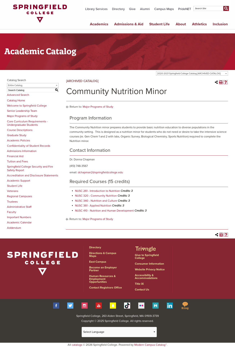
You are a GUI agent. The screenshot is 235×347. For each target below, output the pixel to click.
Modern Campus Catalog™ (150, 345)
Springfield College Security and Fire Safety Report (30, 168)
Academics (99, 24)
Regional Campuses (19, 196)
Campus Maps (164, 9)
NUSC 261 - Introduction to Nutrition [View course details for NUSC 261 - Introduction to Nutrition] (97, 191)
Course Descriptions (19, 130)
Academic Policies (18, 140)
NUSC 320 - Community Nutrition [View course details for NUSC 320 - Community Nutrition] (96, 196)
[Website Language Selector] (119, 332)
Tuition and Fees (17, 161)
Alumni (145, 9)
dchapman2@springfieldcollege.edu (100, 172)
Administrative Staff (19, 207)
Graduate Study (16, 135)
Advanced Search (18, 95)
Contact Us (142, 289)
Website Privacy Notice (150, 269)
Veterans (12, 191)
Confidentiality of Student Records (28, 146)
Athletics (199, 24)
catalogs (77, 345)
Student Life (159, 24)
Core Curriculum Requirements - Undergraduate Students (27, 123)
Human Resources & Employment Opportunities (102, 279)
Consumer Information (149, 264)
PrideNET (184, 9)
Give (132, 9)
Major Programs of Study (22, 116)
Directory (118, 9)
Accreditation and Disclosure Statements (32, 175)
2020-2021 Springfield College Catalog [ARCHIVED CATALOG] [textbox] (189, 73)
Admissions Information (21, 151)
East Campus (97, 262)
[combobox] (192, 73)
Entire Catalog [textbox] (15, 85)
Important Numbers (19, 217)
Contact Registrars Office (105, 287)
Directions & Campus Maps (102, 254)
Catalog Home (16, 100)
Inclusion (220, 24)
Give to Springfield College (147, 256)
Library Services (96, 9)
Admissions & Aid (128, 24)
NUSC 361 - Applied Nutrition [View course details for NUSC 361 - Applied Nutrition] (93, 205)
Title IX (139, 284)
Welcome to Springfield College (27, 105)
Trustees (12, 201)
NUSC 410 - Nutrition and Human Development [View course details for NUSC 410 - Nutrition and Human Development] (104, 210)
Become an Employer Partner (103, 269)
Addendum (14, 228)
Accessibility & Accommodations (146, 276)
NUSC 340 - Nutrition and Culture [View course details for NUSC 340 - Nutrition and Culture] (96, 201)
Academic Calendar (19, 222)
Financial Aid (15, 156)
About (181, 24)
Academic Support (18, 180)
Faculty (11, 212)
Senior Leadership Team (22, 111)
